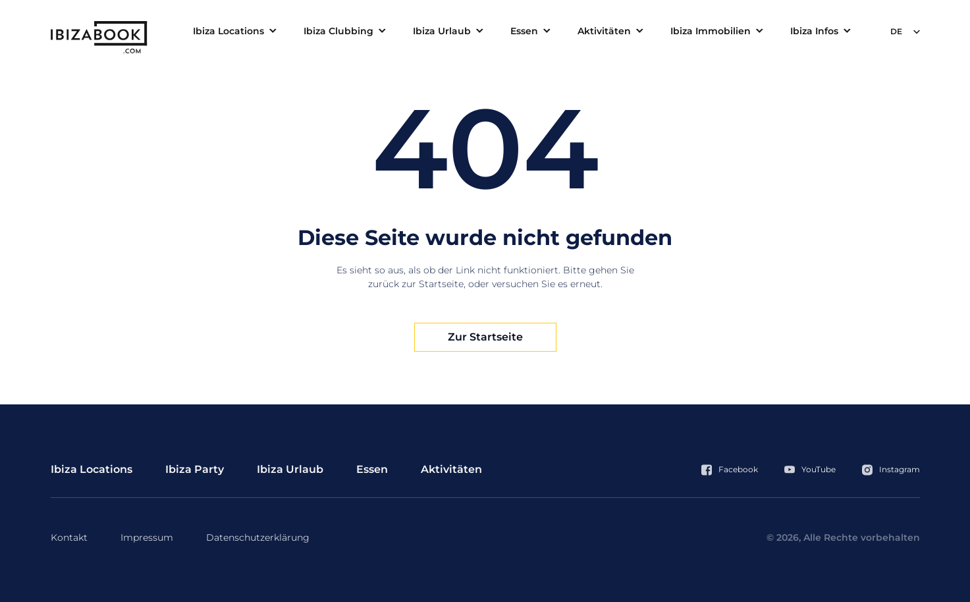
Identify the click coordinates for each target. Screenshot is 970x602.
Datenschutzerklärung (258, 537)
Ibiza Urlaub (442, 31)
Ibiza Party (194, 469)
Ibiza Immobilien (710, 31)
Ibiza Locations (228, 31)
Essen (524, 31)
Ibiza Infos (814, 31)
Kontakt (69, 537)
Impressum (147, 537)
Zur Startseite (485, 337)
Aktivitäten (604, 31)
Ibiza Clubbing (338, 31)
